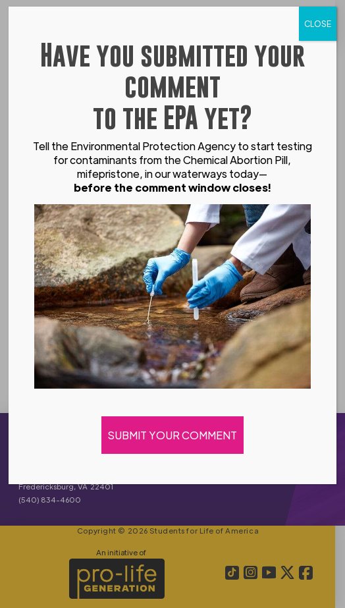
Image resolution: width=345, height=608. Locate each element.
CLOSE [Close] (317, 23)
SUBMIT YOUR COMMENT (172, 435)
